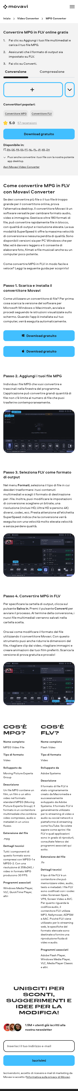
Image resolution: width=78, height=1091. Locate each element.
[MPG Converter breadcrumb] (56, 18)
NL (30, 149)
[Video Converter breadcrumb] (28, 18)
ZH (48, 149)
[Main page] (15, 7)
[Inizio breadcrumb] (7, 18)
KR (43, 149)
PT (26, 149)
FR (17, 149)
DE (13, 149)
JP (39, 149)
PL (35, 149)
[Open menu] (72, 6)
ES (21, 149)
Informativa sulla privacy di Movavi (48, 1077)
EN (8, 149)
